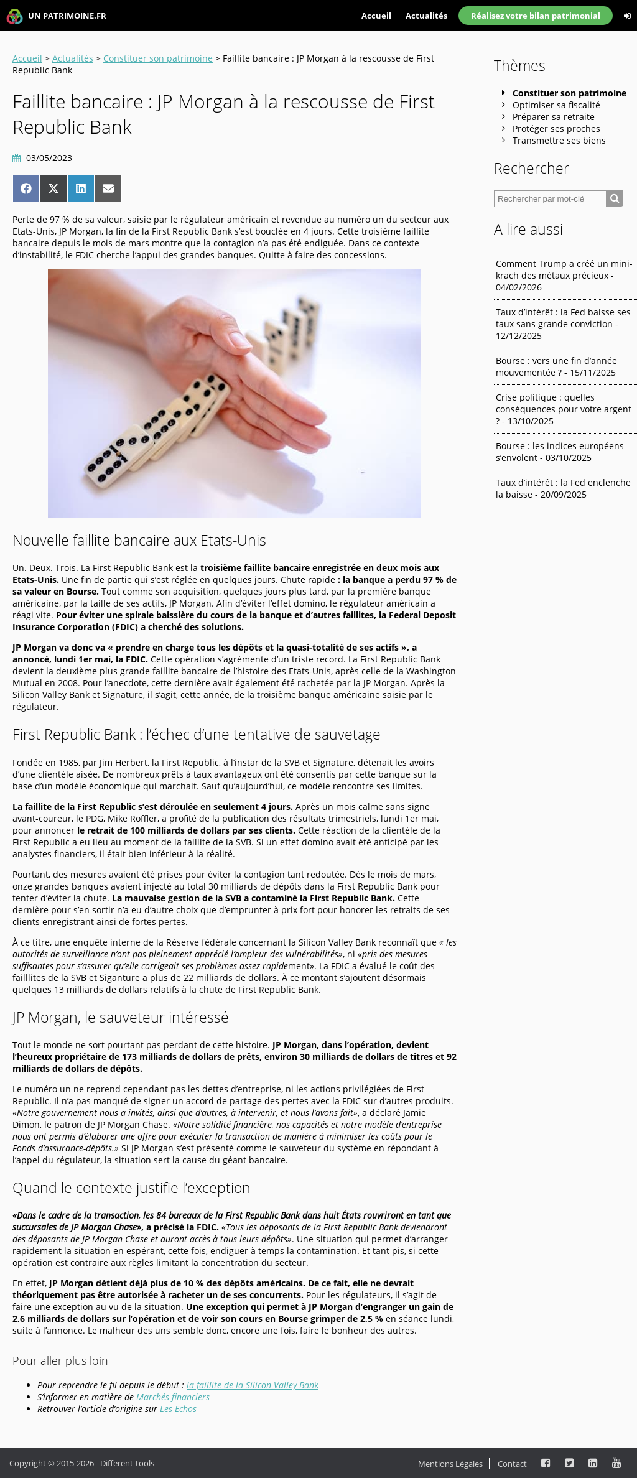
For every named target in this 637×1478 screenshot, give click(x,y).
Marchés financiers (173, 1397)
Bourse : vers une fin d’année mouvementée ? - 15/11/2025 (556, 366)
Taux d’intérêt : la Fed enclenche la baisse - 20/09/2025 (563, 488)
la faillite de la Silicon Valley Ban (250, 1385)
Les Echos (178, 1409)
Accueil (376, 15)
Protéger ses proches (556, 128)
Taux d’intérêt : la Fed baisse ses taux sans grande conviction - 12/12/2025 (563, 324)
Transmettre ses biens (559, 140)
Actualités (426, 15)
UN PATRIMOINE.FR (56, 16)
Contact (512, 1463)
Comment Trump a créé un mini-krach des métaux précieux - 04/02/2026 (564, 275)
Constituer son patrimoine (158, 58)
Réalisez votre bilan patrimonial (535, 15)
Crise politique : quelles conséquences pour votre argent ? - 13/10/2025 (563, 409)
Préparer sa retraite (554, 117)
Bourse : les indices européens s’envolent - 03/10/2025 (560, 451)
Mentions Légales (450, 1463)
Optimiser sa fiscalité (556, 105)
